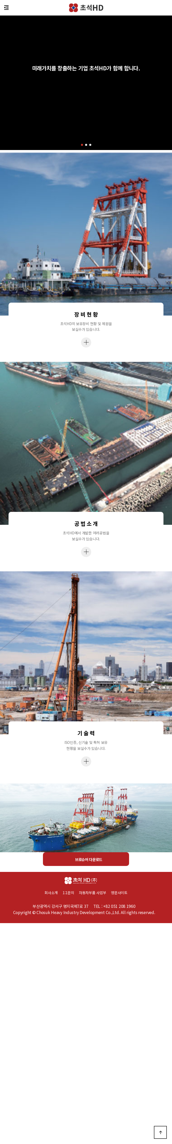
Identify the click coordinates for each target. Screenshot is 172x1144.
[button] (82, 145)
